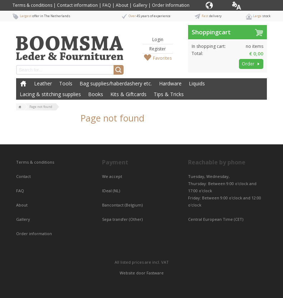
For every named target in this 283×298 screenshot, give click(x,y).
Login (157, 39)
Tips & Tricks (169, 94)
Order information (34, 233)
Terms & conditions (32, 5)
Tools (65, 83)
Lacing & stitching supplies (50, 94)
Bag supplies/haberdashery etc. (116, 83)
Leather (43, 83)
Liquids (197, 83)
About (122, 5)
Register (157, 49)
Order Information (171, 5)
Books (95, 94)
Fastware (155, 272)
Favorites (162, 58)
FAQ (106, 5)
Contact (24, 176)
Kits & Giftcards (128, 94)
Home (23, 83)
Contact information (77, 5)
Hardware (170, 83)
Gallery (140, 5)
